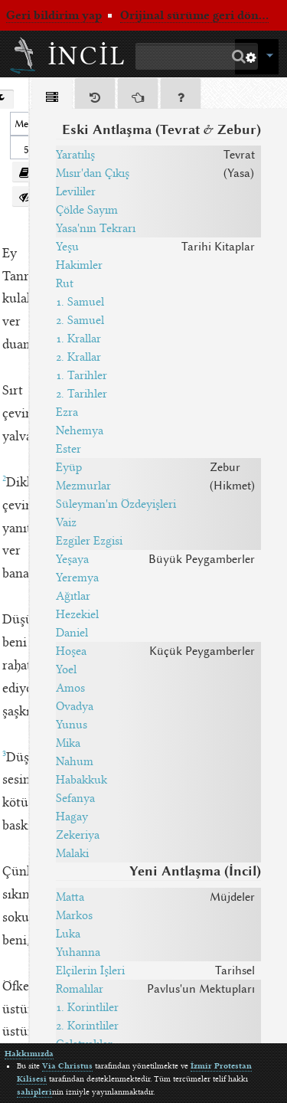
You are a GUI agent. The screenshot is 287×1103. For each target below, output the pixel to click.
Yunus (71, 725)
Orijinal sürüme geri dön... (194, 15)
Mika (68, 743)
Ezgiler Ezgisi (89, 541)
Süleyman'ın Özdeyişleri (116, 504)
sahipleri (34, 1092)
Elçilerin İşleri (90, 970)
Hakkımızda (29, 1054)
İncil (87, 56)
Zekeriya (77, 835)
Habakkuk (81, 780)
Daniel (72, 633)
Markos (74, 915)
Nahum (74, 761)
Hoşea (71, 651)
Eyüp (69, 467)
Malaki (72, 853)
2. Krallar (78, 357)
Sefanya (75, 798)
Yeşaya (72, 559)
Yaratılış (75, 155)
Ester (68, 449)
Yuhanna (78, 952)
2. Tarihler (81, 394)
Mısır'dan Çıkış (92, 173)
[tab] (52, 96)
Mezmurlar (83, 486)
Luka (68, 934)
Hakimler (79, 265)
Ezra (67, 412)
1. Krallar (78, 338)
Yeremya (77, 577)
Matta (70, 897)
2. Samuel (80, 320)
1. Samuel (80, 302)
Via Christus (67, 1066)
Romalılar (79, 989)
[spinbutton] (24, 147)
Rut (64, 283)
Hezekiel (77, 614)
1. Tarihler (81, 375)
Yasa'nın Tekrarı (95, 228)
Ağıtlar (73, 596)
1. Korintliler (87, 1007)
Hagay (72, 816)
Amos (70, 688)
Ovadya (74, 706)
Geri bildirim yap (54, 15)
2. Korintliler (87, 1026)
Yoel (66, 669)
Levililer (76, 191)
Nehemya (79, 430)
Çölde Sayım (87, 210)
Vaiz (66, 522)
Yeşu (67, 247)
